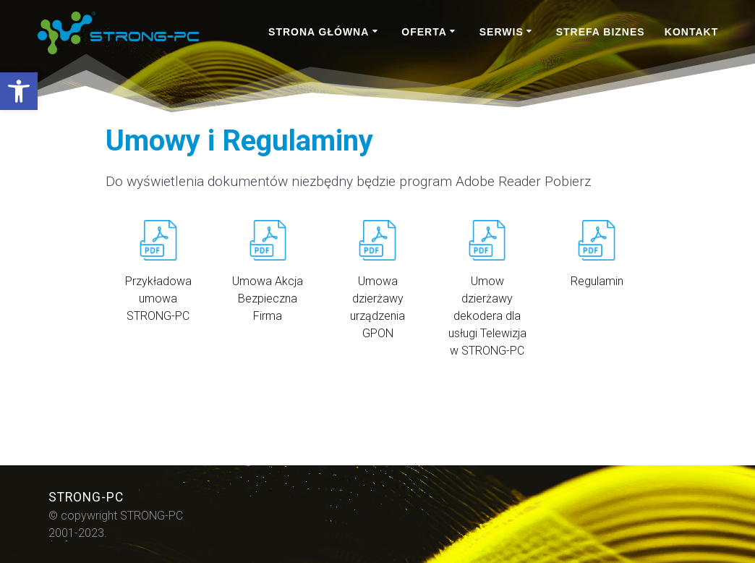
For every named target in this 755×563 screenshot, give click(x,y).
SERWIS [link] (501, 32)
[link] (19, 91)
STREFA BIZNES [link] (600, 32)
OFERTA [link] (424, 32)
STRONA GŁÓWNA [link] (318, 32)
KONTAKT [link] (691, 32)
